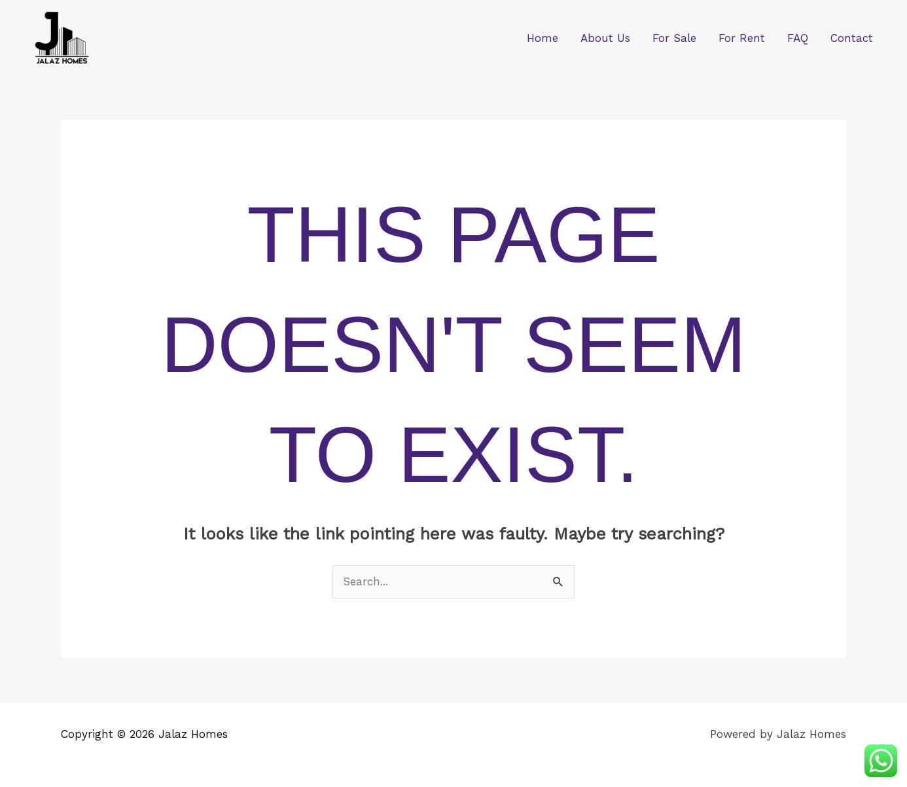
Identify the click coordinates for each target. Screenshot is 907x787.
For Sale (674, 38)
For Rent (742, 38)
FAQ (797, 38)
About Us (605, 38)
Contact (851, 38)
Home (542, 38)
